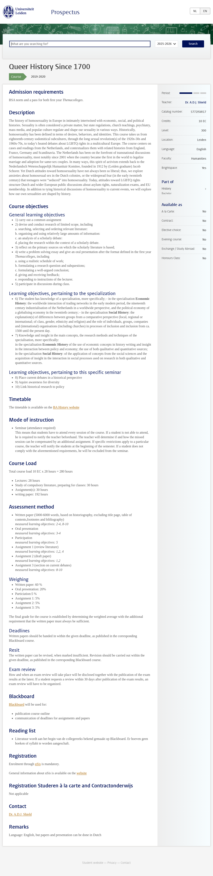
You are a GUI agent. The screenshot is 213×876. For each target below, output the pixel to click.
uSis (38, 764)
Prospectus (65, 12)
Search (193, 44)
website (82, 773)
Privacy (111, 863)
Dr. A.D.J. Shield (20, 814)
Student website (92, 863)
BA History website (66, 407)
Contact (126, 863)
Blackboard (16, 704)
